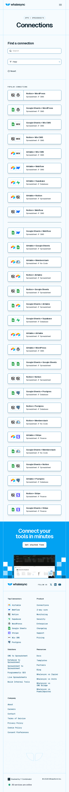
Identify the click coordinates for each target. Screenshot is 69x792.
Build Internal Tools (19, 682)
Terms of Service (16, 718)
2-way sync (42, 610)
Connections (43, 605)
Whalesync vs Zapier (47, 674)
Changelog (42, 628)
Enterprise (42, 624)
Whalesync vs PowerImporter (44, 690)
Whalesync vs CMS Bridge (43, 684)
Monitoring (42, 614)
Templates (42, 660)
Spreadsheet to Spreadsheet (15, 667)
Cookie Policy (15, 728)
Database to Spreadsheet (14, 661)
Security (41, 619)
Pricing (40, 638)
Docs (39, 656)
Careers (12, 709)
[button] (60, 4)
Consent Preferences (18, 732)
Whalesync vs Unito (47, 679)
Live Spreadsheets (17, 677)
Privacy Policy (15, 723)
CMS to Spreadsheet (18, 656)
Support (40, 633)
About (10, 704)
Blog (39, 670)
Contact (11, 714)
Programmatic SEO (17, 672)
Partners (41, 665)
